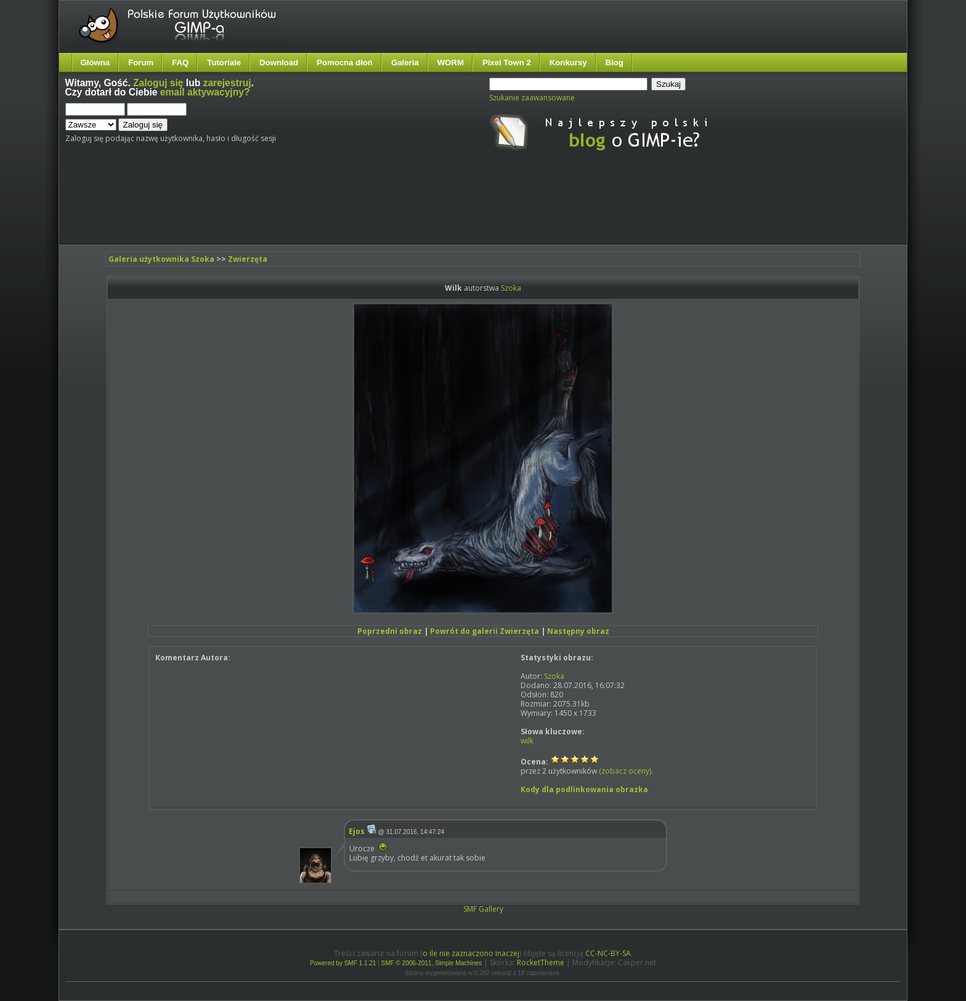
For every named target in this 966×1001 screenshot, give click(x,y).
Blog (614, 62)
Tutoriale (224, 62)
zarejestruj (227, 83)
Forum (140, 62)
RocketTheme (540, 962)
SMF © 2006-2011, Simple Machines (431, 963)
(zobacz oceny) (625, 771)
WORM (450, 62)
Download (278, 62)
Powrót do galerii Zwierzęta (484, 631)
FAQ (180, 62)
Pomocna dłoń (345, 62)
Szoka (511, 288)
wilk (527, 741)
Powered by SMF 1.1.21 (343, 963)
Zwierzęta (247, 259)
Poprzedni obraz (389, 631)
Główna (95, 62)
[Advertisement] (296, 208)
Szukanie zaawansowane (532, 97)
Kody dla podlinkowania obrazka (584, 789)
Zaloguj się (158, 83)
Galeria (405, 62)
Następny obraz (578, 631)
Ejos (357, 831)
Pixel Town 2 (506, 62)
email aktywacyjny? (205, 92)
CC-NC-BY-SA (608, 953)
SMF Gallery (483, 909)
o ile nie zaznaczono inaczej (471, 953)
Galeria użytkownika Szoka (161, 259)
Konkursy (568, 62)
